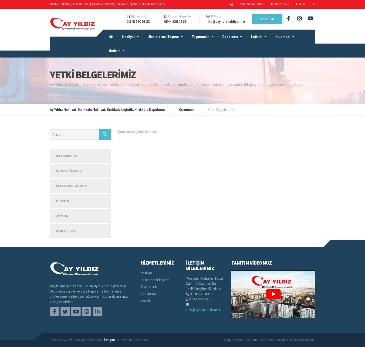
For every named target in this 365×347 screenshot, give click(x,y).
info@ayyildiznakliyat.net (204, 310)
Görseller (66, 231)
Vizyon (62, 216)
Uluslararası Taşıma (163, 37)
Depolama (230, 37)
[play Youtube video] (273, 293)
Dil (313, 4)
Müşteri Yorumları (251, 4)
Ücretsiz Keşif (279, 4)
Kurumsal (282, 37)
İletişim (115, 51)
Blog (230, 4)
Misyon (62, 201)
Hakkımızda (66, 155)
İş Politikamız (69, 170)
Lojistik (257, 37)
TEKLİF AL (267, 19)
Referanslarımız (71, 186)
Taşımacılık (201, 37)
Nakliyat (128, 37)
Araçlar (300, 4)
